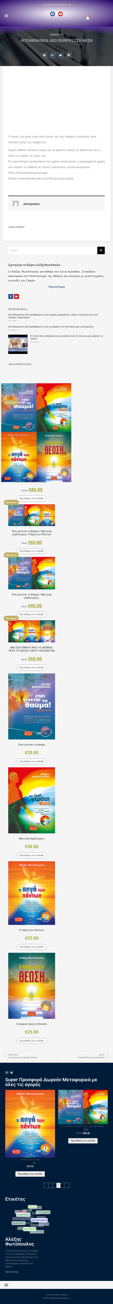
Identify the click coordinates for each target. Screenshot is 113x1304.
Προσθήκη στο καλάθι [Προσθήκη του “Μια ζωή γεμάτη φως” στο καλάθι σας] (31, 855)
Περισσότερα (11, 1272)
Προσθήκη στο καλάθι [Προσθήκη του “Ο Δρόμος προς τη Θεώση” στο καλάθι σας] (31, 1040)
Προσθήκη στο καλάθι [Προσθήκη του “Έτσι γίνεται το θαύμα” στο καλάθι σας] (31, 761)
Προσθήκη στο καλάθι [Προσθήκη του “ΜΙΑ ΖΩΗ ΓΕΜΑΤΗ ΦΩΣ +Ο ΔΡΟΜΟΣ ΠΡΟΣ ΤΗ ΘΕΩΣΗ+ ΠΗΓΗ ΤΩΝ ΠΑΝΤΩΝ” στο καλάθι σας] (31, 667)
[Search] (101, 250)
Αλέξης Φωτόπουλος (56, 4)
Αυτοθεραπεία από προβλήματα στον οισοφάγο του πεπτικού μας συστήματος (51, 326)
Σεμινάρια (56, 34)
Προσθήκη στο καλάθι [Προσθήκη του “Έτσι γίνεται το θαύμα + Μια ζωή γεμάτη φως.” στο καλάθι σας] (31, 614)
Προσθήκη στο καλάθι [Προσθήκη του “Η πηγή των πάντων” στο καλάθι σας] (31, 946)
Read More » (13, 321)
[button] (6, 16)
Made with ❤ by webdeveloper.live (56, 1298)
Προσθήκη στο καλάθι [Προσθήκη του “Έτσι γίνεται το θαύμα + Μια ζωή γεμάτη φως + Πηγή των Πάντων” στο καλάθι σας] (31, 551)
